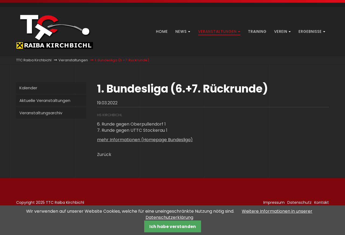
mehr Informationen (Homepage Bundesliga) (145, 140)
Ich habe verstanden (172, 226)
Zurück (104, 154)
